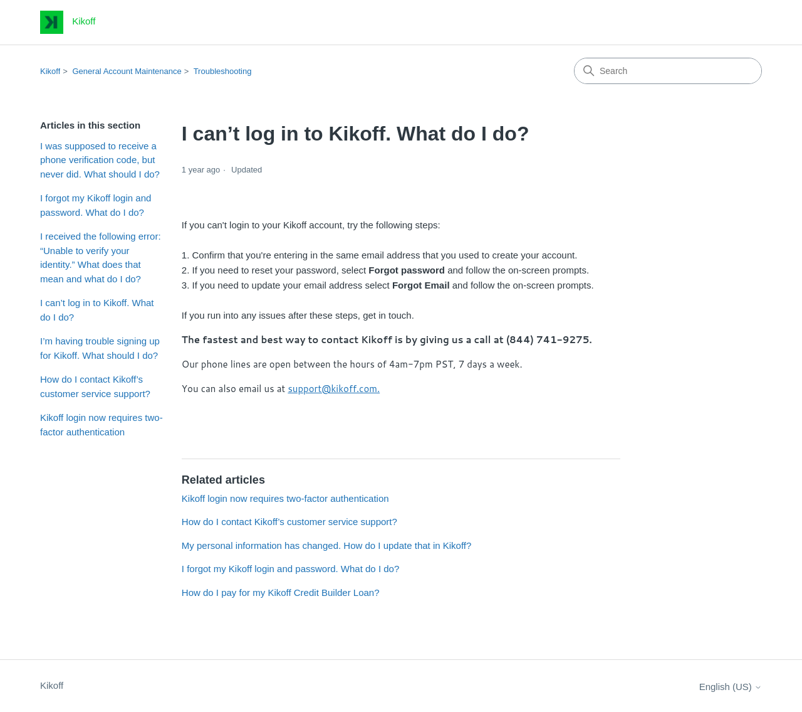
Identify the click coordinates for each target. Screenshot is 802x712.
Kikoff (50, 71)
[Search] (668, 70)
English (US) (730, 686)
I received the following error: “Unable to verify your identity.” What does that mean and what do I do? (100, 257)
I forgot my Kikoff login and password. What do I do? (95, 205)
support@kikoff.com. (334, 388)
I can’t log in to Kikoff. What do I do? (97, 309)
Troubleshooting (223, 71)
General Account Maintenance (127, 71)
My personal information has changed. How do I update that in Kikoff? (327, 545)
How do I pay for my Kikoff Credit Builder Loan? (281, 592)
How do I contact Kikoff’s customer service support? (95, 386)
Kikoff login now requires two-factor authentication (101, 424)
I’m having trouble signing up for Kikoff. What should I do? (100, 348)
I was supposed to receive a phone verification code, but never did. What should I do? (100, 160)
